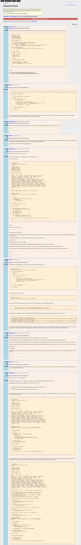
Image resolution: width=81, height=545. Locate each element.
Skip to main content (5, 3)
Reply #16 (10, 93)
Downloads (7, 0)
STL (19, 16)
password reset (9, 11)
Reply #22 (11, 393)
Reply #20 (10, 284)
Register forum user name (69, 4)
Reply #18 (11, 148)
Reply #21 (11, 364)
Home (2, 0)
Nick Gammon (24, 164)
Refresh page (34, 21)
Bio (18, 91)
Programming (13, 16)
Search (13, 0)
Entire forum (6, 16)
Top (9, 128)
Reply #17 (11, 133)
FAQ (76, 4)
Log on (72, 3)
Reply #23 (11, 404)
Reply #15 (11, 28)
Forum (18, 0)
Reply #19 (11, 162)
